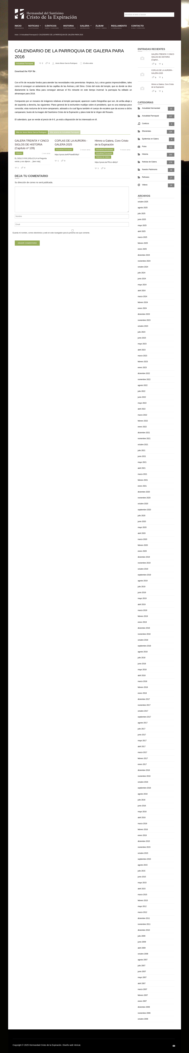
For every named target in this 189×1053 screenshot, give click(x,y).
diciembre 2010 (144, 930)
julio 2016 (141, 800)
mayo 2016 (142, 812)
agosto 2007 (142, 960)
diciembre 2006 (144, 1007)
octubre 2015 (143, 853)
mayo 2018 (142, 670)
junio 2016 (142, 806)
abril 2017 (142, 746)
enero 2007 (142, 1001)
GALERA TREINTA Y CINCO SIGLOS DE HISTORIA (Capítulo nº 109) (32, 144)
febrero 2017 (143, 758)
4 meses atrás (125, 150)
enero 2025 (142, 249)
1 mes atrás (46, 153)
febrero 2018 (143, 687)
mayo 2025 (142, 225)
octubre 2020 (143, 504)
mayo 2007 (142, 977)
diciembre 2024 (144, 255)
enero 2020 (142, 551)
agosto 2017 (142, 723)
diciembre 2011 (144, 918)
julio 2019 (141, 587)
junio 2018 (142, 664)
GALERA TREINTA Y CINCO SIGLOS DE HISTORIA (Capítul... (162, 57)
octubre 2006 (143, 1019)
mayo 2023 (142, 344)
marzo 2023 (142, 356)
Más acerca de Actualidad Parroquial (64, 132)
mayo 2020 (142, 527)
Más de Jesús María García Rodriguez (31, 132)
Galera (85, 27)
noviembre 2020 (144, 498)
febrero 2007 (143, 995)
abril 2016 (142, 817)
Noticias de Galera (103, 157)
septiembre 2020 (144, 510)
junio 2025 (142, 219)
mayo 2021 (142, 462)
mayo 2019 (142, 598)
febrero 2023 (143, 362)
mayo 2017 (142, 741)
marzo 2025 (142, 237)
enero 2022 (142, 427)
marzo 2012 (142, 912)
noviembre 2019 (144, 563)
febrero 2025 (143, 243)
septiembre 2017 (144, 717)
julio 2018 (141, 658)
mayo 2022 (142, 403)
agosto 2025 (142, 208)
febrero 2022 (143, 421)
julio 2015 (141, 871)
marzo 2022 (142, 415)
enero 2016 (142, 835)
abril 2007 (142, 983)
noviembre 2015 (144, 847)
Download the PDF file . (25, 71)
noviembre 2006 (144, 1013)
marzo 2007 (142, 989)
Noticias (34, 27)
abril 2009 (142, 948)
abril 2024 (142, 291)
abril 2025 (142, 231)
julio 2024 (141, 273)
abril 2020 (142, 533)
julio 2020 (141, 516)
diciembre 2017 (144, 699)
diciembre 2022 (144, 373)
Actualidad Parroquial (29, 35)
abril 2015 (142, 889)
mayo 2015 (142, 883)
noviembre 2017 (144, 705)
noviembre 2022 (144, 379)
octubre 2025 (143, 202)
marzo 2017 (142, 752)
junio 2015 (142, 877)
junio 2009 (142, 942)
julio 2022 (141, 391)
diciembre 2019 (144, 557)
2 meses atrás (85, 150)
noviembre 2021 (144, 438)
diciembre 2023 (144, 314)
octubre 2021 (143, 445)
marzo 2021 (142, 474)
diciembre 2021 (144, 433)
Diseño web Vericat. (72, 1045)
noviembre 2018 (144, 634)
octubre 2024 (143, 267)
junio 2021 (142, 456)
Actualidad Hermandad (104, 149)
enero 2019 (142, 622)
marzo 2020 (142, 539)
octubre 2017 (143, 711)
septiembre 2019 (144, 575)
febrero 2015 (143, 900)
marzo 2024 (142, 296)
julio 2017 (141, 729)
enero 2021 (142, 486)
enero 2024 (142, 308)
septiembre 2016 (144, 788)
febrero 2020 (143, 545)
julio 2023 (141, 332)
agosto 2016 (142, 794)
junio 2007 (142, 971)
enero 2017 (142, 764)
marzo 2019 (142, 610)
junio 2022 (142, 397)
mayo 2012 (142, 906)
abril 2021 (142, 468)
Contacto (138, 27)
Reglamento (119, 27)
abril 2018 (142, 675)
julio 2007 (141, 966)
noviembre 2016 (144, 776)
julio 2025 (141, 213)
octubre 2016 (143, 782)
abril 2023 (142, 350)
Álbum (101, 27)
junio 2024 (142, 279)
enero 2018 (142, 693)
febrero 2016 (143, 829)
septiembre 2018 (144, 646)
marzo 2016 (142, 824)
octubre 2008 (143, 954)
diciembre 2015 (144, 841)
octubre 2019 (143, 569)
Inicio (19, 27)
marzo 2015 (142, 895)
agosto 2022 (142, 385)
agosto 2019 (142, 581)
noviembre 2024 (144, 261)
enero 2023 (142, 367)
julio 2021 (141, 450)
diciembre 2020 (144, 492)
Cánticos (52, 27)
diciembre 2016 (144, 770)
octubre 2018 (143, 640)
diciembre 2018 (144, 628)
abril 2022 (142, 409)
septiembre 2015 (144, 859)
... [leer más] (35, 161)
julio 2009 (141, 936)
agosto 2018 (142, 652)
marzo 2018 (142, 681)
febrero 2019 (143, 616)
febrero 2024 (143, 302)
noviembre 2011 (144, 924)
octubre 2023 (143, 326)
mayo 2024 (142, 285)
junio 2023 (142, 338)
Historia (69, 27)
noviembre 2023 (144, 320)
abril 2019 (142, 604)
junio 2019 (142, 592)
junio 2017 (142, 735)
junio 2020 (142, 521)
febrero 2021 (143, 480)
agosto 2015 (142, 865)
